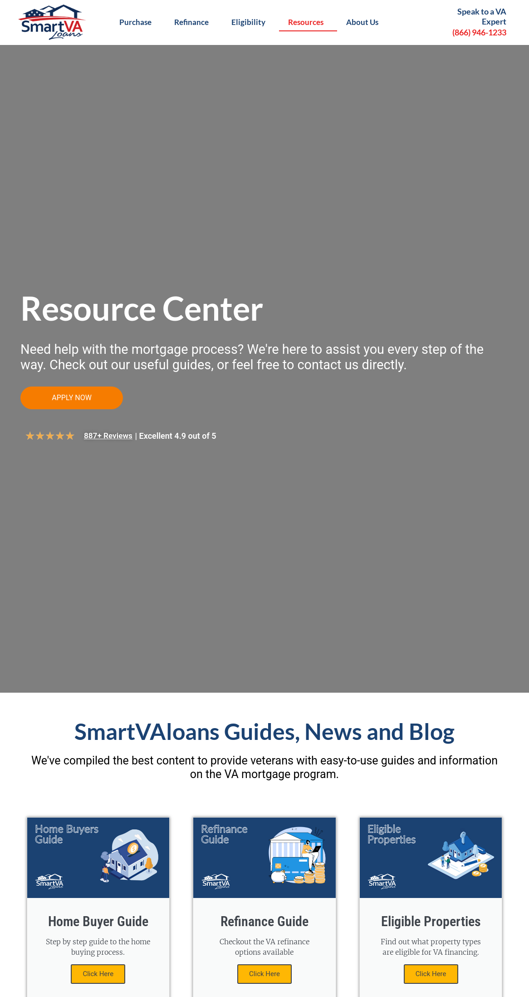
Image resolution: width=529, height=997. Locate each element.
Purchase (137, 22)
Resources (308, 22)
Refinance (193, 22)
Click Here (98, 975)
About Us (364, 22)
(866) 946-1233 (479, 32)
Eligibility (250, 22)
